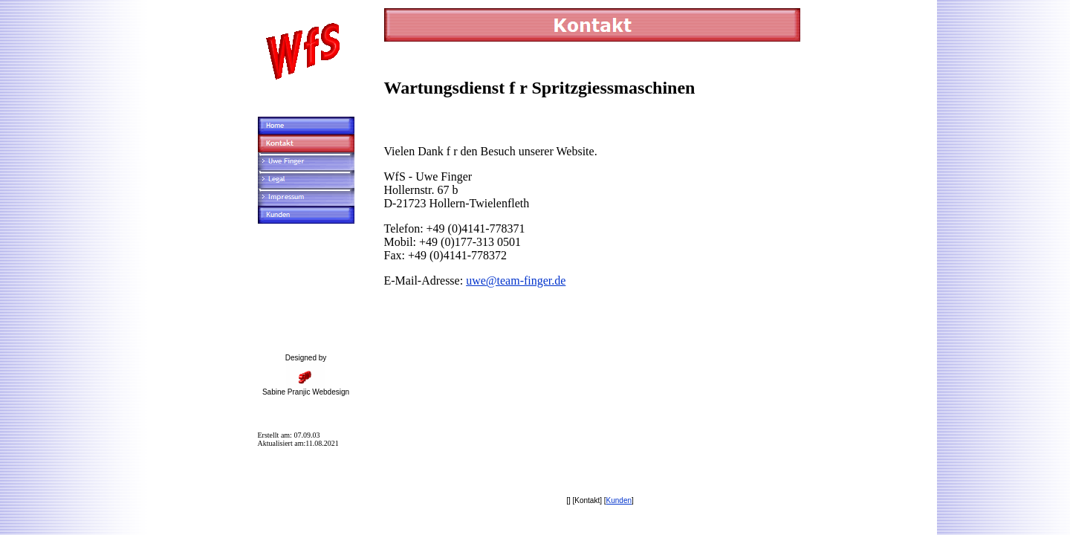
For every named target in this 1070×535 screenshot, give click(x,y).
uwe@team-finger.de (515, 280)
